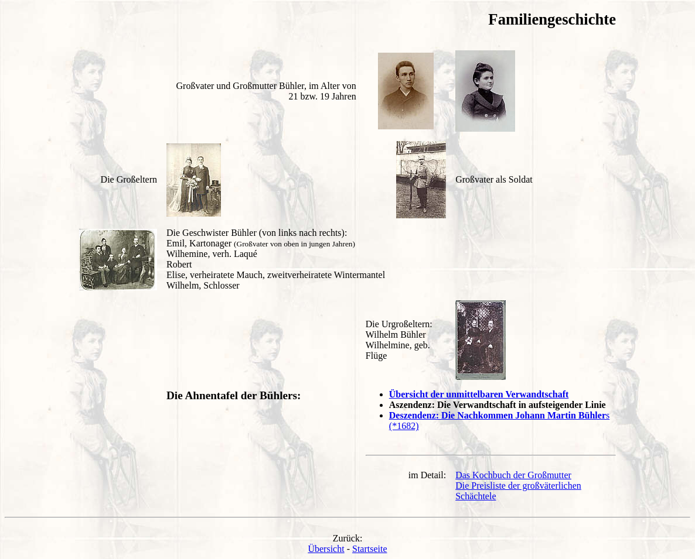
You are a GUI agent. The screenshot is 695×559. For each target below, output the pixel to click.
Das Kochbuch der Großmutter (513, 475)
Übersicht (326, 549)
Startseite (369, 549)
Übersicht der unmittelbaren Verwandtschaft (479, 394)
